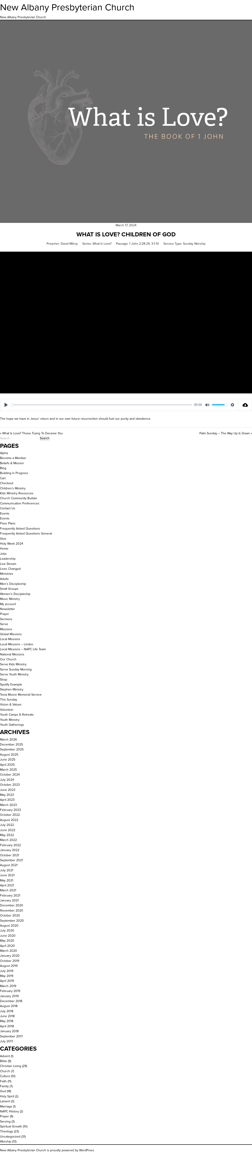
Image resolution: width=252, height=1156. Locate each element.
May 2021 (6, 880)
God (3, 1091)
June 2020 (8, 935)
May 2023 (7, 794)
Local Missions (10, 639)
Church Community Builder (18, 498)
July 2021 (6, 870)
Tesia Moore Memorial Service (21, 694)
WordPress (86, 1150)
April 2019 (7, 980)
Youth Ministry (10, 719)
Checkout (6, 483)
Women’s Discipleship (15, 594)
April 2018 (7, 1026)
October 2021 (9, 855)
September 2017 (11, 1036)
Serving (5, 1121)
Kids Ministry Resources (16, 493)
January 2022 (9, 850)
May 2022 (7, 835)
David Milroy (69, 243)
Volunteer (6, 709)
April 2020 (7, 945)
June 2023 (7, 790)
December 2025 (11, 744)
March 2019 (8, 986)
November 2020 (11, 910)
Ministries (6, 573)
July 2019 (6, 971)
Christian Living (10, 1066)
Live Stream (8, 563)
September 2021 (11, 860)
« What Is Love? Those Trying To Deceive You (31, 433)
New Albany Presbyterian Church (67, 7)
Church (5, 1071)
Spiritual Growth (11, 1126)
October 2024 (10, 774)
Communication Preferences (19, 503)
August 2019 (9, 965)
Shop (3, 679)
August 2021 (9, 865)
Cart (3, 478)
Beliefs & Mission (12, 463)
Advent (5, 1056)
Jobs (3, 553)
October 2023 (10, 784)
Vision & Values (11, 704)
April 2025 (7, 764)
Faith (3, 1081)
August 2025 (9, 754)
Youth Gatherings (12, 724)
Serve (4, 624)
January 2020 (10, 955)
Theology (6, 1131)
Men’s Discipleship (13, 583)
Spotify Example (11, 684)
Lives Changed (10, 568)
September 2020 (12, 920)
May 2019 (6, 976)
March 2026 (8, 739)
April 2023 (7, 799)
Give (3, 538)
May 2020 (7, 940)
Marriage (6, 1106)
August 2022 (9, 820)
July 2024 (7, 779)
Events (4, 513)
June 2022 (7, 830)
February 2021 (10, 895)
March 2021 (8, 890)
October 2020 (10, 915)
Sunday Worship (194, 243)
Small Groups (9, 588)
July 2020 (7, 930)
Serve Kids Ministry (13, 664)
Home (4, 548)
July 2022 (7, 825)
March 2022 (8, 840)
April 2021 (7, 885)
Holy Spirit (7, 1096)
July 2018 (6, 1011)
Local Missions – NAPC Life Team (23, 649)
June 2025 (7, 759)
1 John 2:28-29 (139, 243)
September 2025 (12, 749)
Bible (3, 1061)
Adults (4, 579)
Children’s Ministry (13, 488)
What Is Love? (102, 243)
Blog (3, 468)
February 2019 (10, 991)
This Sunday (8, 699)
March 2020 (8, 950)
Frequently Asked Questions (20, 528)
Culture (5, 1076)
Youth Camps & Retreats (17, 714)
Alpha (4, 453)
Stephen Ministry (11, 689)
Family (4, 1086)
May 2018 (6, 1021)
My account (8, 604)
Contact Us (7, 508)
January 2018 (9, 1031)
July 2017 (6, 1041)
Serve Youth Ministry (14, 674)
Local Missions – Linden (16, 644)
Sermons (6, 619)
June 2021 (7, 875)
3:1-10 (155, 243)
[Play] (6, 404)
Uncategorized (10, 1136)
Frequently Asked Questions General (26, 533)
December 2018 (11, 1001)
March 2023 (8, 805)
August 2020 (9, 925)
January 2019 (9, 996)
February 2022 (10, 845)
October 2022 (10, 814)
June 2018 (7, 1016)
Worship (5, 1141)
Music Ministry (10, 599)
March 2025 (8, 769)
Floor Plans (8, 523)
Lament (5, 1101)
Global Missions (11, 634)
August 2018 (9, 1006)
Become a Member (13, 458)
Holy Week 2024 (11, 543)
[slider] (101, 405)
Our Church (8, 659)
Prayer (4, 614)
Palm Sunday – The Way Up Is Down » (225, 433)
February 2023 (10, 810)
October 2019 (9, 961)
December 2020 (11, 905)
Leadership (8, 558)
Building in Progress (14, 473)
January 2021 (9, 900)
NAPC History (9, 1111)
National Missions (12, 654)
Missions (6, 629)
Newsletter (7, 609)
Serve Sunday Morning (16, 669)
